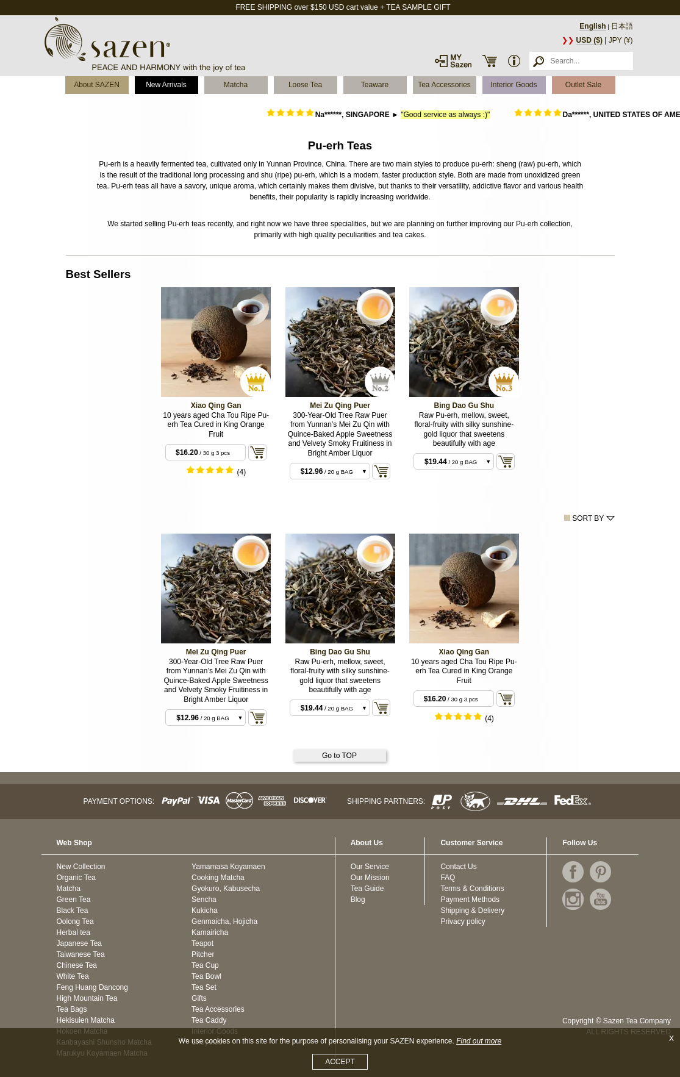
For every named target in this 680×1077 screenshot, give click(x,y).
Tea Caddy (208, 1020)
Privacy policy (462, 921)
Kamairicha (209, 932)
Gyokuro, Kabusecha (225, 888)
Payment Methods (469, 899)
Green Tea (74, 899)
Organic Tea (76, 877)
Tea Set (204, 987)
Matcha (236, 85)
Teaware (374, 85)
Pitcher (202, 954)
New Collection (81, 866)
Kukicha (204, 910)
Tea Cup (205, 965)
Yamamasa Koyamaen (228, 866)
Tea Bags (72, 1009)
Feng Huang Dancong (92, 987)
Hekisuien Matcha (86, 1020)
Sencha (204, 899)
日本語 (622, 26)
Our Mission (370, 877)
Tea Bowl (206, 976)
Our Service (370, 866)
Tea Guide (367, 888)
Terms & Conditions (472, 888)
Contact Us (458, 866)
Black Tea (72, 910)
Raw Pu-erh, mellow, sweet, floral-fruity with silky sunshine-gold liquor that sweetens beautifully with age (464, 429)
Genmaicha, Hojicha (224, 921)
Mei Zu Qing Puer (340, 405)
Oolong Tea (75, 921)
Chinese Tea (77, 965)
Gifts (199, 998)
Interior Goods (513, 85)
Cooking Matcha (218, 877)
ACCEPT (340, 1061)
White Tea (73, 976)
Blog (358, 899)
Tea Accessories (444, 85)
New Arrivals (166, 85)
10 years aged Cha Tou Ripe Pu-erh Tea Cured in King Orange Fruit (216, 424)
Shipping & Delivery (472, 910)
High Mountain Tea (87, 998)
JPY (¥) (621, 40)
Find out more (478, 1041)
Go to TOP (339, 755)
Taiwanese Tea (81, 954)
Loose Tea (305, 85)
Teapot (202, 943)
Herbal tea (73, 932)
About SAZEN (97, 85)
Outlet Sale (583, 85)
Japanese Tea (79, 943)
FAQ (447, 877)
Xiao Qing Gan (216, 405)
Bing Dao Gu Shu (464, 405)
